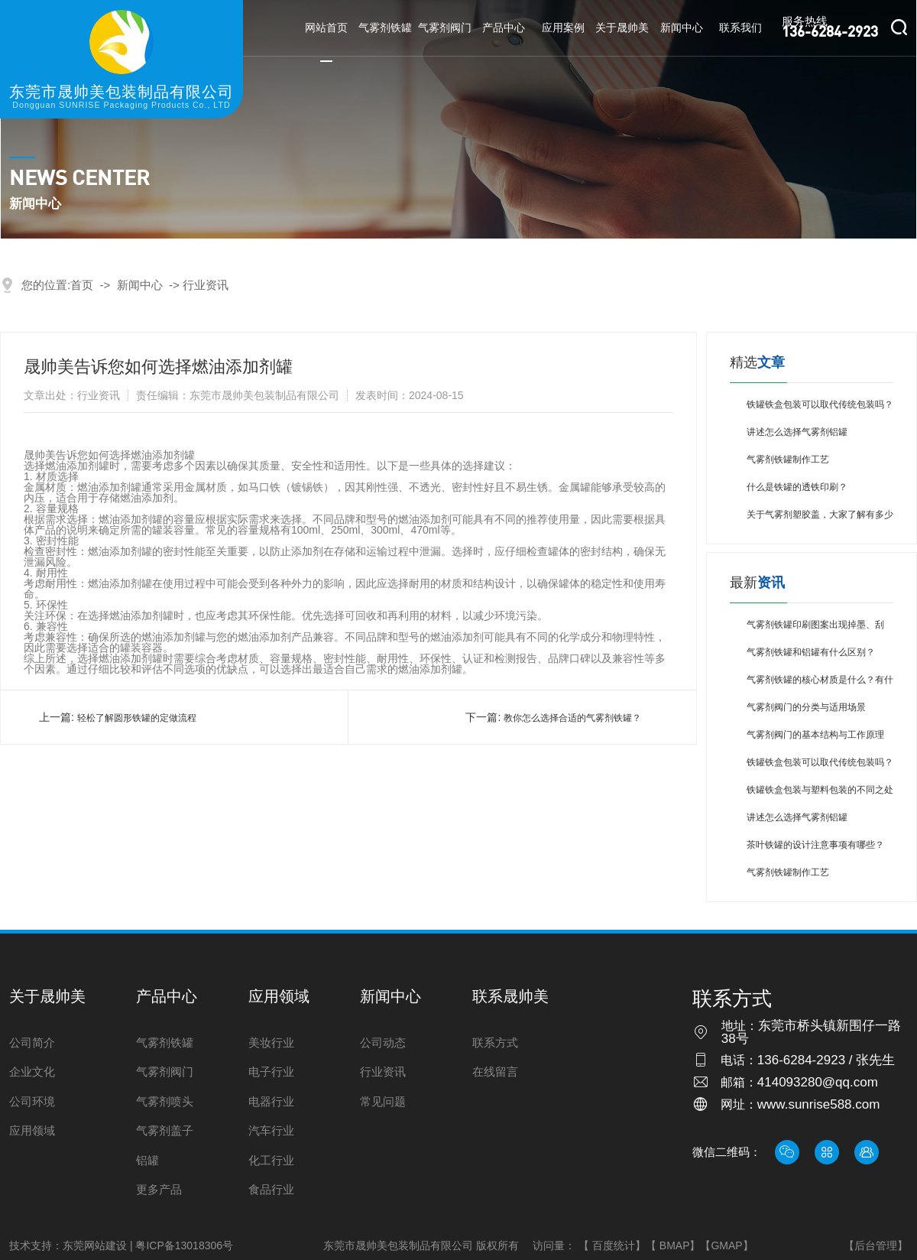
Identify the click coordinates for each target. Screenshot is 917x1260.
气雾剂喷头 (164, 1101)
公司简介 (32, 1042)
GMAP (726, 1245)
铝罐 (147, 1160)
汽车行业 (271, 1130)
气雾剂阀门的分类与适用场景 (806, 707)
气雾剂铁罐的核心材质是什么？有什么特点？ (820, 683)
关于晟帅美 (622, 27)
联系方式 (495, 1042)
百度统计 (613, 1245)
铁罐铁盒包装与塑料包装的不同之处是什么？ (820, 794)
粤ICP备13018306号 (184, 1245)
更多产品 (159, 1189)
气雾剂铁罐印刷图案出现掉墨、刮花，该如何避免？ (815, 628)
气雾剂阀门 (444, 27)
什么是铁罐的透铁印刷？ (797, 487)
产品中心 (503, 27)
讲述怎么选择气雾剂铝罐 (797, 432)
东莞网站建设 (95, 1245)
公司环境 (32, 1101)
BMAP (674, 1245)
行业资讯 (205, 284)
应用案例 (563, 27)
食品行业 (271, 1189)
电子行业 (271, 1071)
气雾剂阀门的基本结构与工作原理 (815, 734)
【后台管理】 (876, 1245)
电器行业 (271, 1101)
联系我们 (740, 27)
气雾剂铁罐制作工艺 (788, 459)
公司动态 (383, 1042)
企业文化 (32, 1071)
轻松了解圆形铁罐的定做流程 (136, 718)
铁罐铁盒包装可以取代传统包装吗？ (820, 404)
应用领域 (32, 1130)
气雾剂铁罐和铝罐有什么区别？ (811, 652)
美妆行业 (271, 1042)
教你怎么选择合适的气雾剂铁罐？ (572, 718)
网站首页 (326, 27)
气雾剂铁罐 (385, 27)
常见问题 (383, 1101)
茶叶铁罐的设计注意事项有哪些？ (815, 844)
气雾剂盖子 (164, 1130)
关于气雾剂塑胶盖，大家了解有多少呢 (820, 518)
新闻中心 (681, 27)
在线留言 (495, 1071)
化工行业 (271, 1160)
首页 (81, 284)
